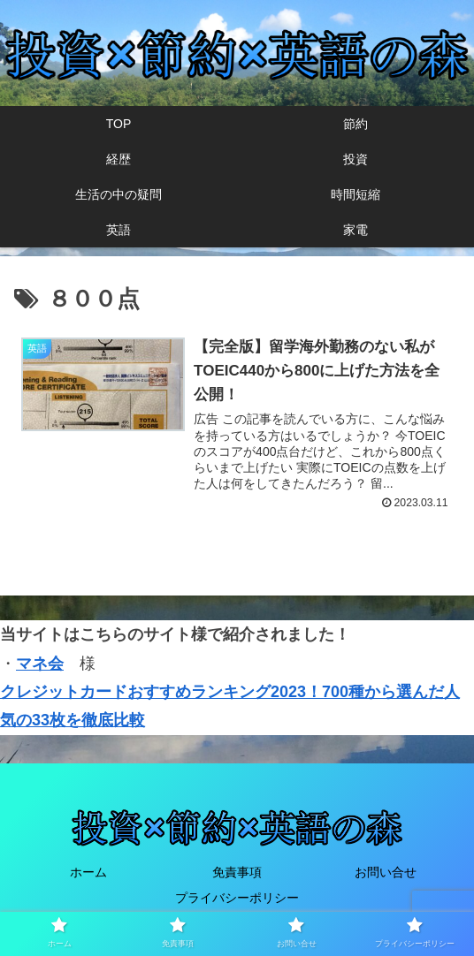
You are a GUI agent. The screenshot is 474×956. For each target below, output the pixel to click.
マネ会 (40, 663)
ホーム (88, 873)
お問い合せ (386, 873)
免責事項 (237, 873)
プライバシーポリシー (237, 899)
